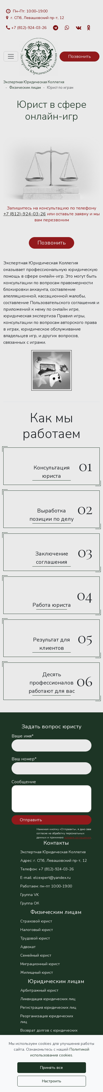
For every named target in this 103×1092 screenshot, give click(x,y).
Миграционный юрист (40, 964)
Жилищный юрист (36, 972)
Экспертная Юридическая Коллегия (33, 82)
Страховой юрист (36, 921)
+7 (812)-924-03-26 (26, 27)
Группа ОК (29, 903)
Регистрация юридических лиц (48, 1007)
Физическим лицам (25, 87)
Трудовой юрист (35, 938)
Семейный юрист (35, 955)
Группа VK (29, 894)
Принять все (51, 1067)
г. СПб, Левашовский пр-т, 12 (35, 17)
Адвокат (28, 946)
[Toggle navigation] (11, 56)
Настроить (51, 1081)
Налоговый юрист (36, 929)
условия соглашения (77, 837)
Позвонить (79, 56)
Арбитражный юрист (39, 990)
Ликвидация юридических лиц (47, 999)
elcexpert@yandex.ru (52, 877)
